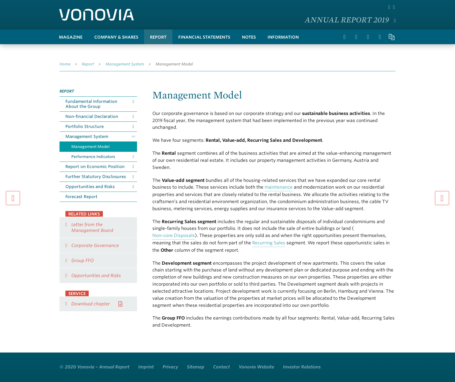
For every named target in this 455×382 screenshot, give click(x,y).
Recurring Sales (268, 243)
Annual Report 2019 (347, 19)
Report (158, 37)
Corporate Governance (95, 245)
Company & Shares (116, 37)
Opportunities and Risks (90, 186)
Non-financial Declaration (91, 116)
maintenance (279, 187)
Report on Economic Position (95, 166)
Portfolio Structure (84, 126)
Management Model (174, 64)
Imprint (146, 367)
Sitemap (195, 367)
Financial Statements (204, 37)
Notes (249, 37)
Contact (221, 367)
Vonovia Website (256, 367)
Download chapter (90, 304)
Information (283, 37)
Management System (124, 64)
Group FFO (82, 260)
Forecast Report (81, 196)
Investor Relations (302, 367)
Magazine (71, 37)
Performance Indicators (93, 156)
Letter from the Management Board (92, 227)
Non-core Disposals (173, 235)
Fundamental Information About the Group (91, 104)
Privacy (170, 367)
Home (65, 64)
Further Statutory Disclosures (95, 176)
